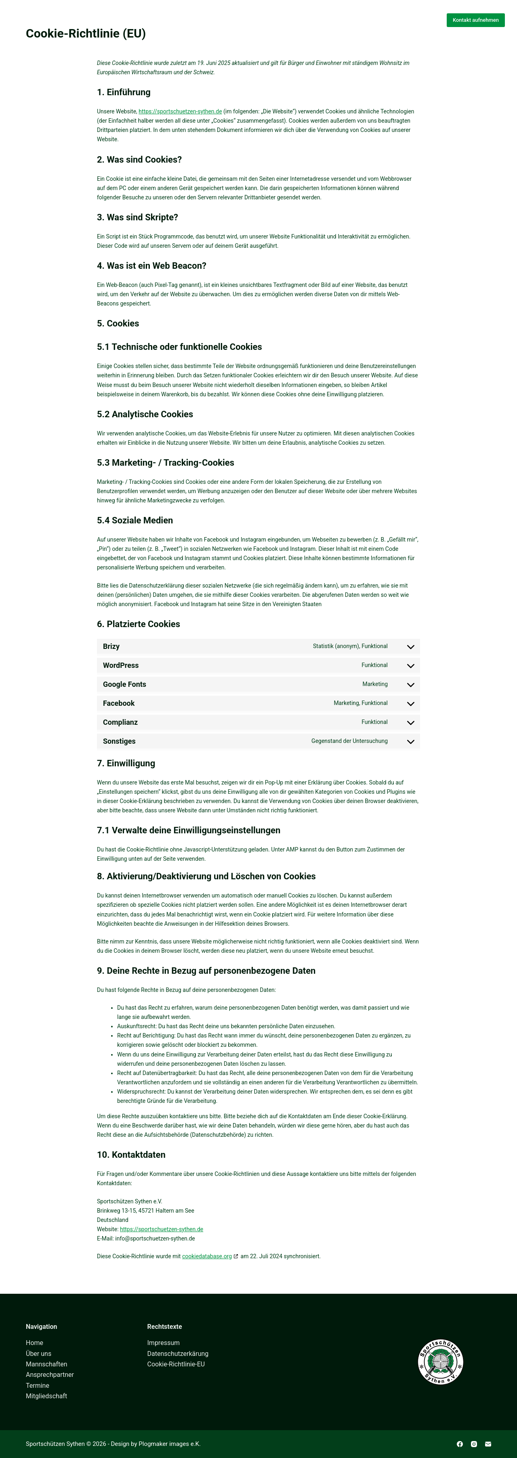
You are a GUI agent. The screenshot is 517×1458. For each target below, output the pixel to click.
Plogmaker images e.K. (170, 1444)
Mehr (334, 20)
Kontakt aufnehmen (476, 20)
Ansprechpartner (50, 1375)
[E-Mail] (488, 1444)
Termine (37, 1385)
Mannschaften (278, 20)
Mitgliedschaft (46, 1396)
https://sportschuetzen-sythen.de (180, 111)
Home (180, 20)
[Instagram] (474, 1444)
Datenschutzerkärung (178, 1354)
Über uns (220, 20)
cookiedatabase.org (207, 1256)
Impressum (163, 1343)
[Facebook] (460, 1444)
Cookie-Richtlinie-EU (176, 1364)
